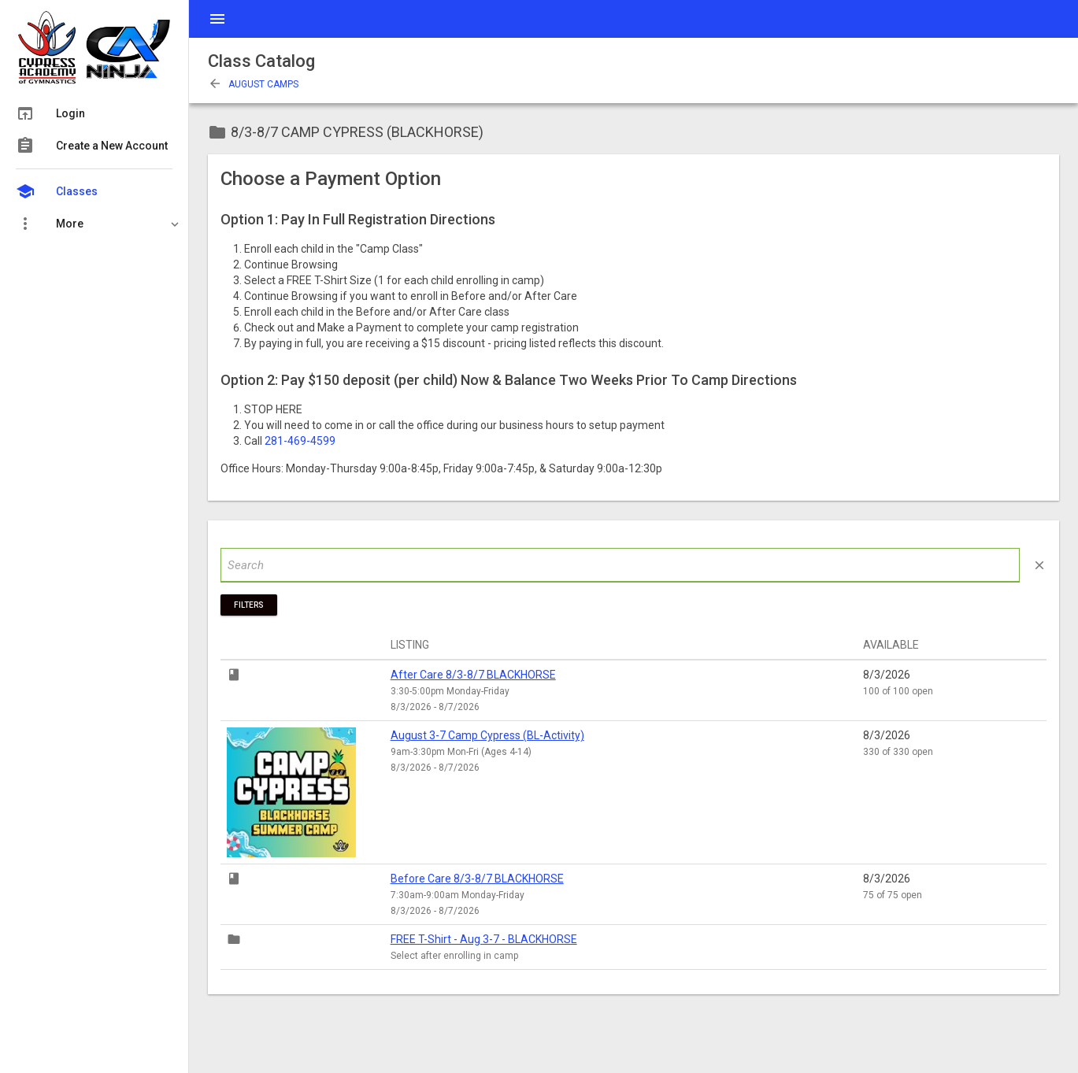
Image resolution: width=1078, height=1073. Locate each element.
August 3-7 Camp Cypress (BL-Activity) (487, 735)
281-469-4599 (300, 441)
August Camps (253, 84)
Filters (249, 605)
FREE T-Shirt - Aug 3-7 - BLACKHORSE (484, 939)
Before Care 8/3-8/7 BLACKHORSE (477, 878)
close (1039, 565)
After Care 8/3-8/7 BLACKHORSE (473, 674)
